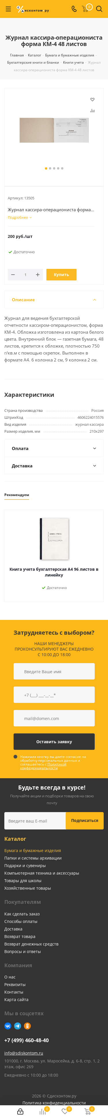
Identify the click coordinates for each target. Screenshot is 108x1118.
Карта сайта (16, 999)
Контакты (13, 992)
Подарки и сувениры (25, 865)
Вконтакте (7, 1025)
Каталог (15, 838)
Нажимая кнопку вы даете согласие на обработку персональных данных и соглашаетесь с (53, 762)
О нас (10, 977)
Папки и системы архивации (33, 858)
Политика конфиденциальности (54, 1103)
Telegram (17, 1025)
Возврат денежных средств (31, 944)
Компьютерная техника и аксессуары (41, 873)
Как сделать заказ (22, 914)
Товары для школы (22, 880)
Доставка (13, 929)
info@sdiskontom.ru (23, 1053)
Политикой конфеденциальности (43, 766)
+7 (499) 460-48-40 (26, 1040)
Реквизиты (15, 984)
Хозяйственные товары (27, 888)
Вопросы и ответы (22, 951)
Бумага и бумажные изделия (32, 850)
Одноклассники (27, 1025)
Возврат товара (19, 936)
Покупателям (22, 901)
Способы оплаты (20, 921)
